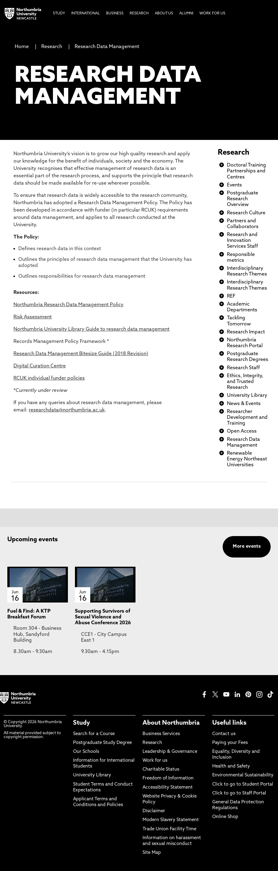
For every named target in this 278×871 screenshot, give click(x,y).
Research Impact (246, 332)
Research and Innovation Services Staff (242, 240)
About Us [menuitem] (164, 13)
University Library (247, 395)
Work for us (155, 760)
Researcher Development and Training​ (247, 417)
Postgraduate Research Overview (242, 199)
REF (231, 296)
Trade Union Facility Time (169, 829)
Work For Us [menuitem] (212, 13)
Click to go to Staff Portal (239, 793)
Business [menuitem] (115, 13)
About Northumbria (171, 723)
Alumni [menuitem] (186, 13)
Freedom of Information (168, 778)
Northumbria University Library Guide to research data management (91, 329)
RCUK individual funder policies (49, 378)
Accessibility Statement (168, 787)
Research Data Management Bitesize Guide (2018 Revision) (80, 353)
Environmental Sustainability (242, 775)
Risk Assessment (32, 317)
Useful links (229, 723)
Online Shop (225, 817)
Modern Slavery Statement (171, 820)
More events (247, 546)
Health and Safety (231, 766)
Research (51, 46)
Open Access (242, 431)
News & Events (244, 403)
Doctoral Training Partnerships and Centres (246, 171)
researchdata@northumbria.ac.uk (67, 410)
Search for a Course (94, 734)
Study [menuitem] (59, 13)
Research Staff (243, 368)
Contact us (223, 734)
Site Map (152, 852)
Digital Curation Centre (39, 366)
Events (234, 185)
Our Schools (86, 751)
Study (81, 723)
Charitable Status (161, 769)
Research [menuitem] (139, 13)
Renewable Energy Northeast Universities (247, 459)
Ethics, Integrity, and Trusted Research (245, 382)
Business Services (161, 734)
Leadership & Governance (170, 751)
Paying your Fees (230, 743)
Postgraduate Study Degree (102, 743)
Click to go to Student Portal (242, 784)
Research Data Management (107, 46)
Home (22, 46)
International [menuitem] (85, 13)
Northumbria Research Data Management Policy (68, 304)
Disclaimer (154, 811)
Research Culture (246, 213)
